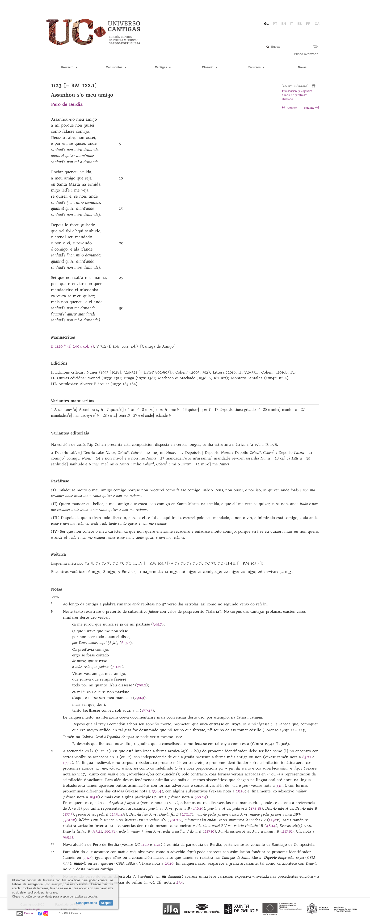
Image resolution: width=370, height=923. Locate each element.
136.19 (198, 808)
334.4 (156, 791)
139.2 (67, 762)
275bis (116, 814)
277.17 (187, 814)
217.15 (287, 831)
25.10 (169, 863)
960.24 (200, 797)
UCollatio (287, 99)
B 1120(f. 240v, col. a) (72, 346)
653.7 (125, 642)
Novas (302, 67)
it (291, 24)
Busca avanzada (306, 54)
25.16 (240, 791)
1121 (156, 844)
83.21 (307, 757)
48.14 (271, 825)
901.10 (69, 820)
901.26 (175, 820)
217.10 (209, 831)
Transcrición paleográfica (297, 91)
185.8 (93, 797)
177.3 (68, 814)
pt (275, 24)
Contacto (30, 913)
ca (317, 24)
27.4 (179, 882)
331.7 (280, 785)
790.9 (139, 697)
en (284, 24)
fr (308, 24)
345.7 (157, 624)
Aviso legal (32, 908)
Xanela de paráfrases (294, 95)
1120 (145, 844)
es (299, 24)
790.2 (141, 685)
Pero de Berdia (67, 104)
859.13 (147, 710)
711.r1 (117, 666)
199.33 (109, 831)
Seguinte (311, 107)
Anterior (289, 107)
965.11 (68, 837)
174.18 (256, 808)
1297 (272, 820)
